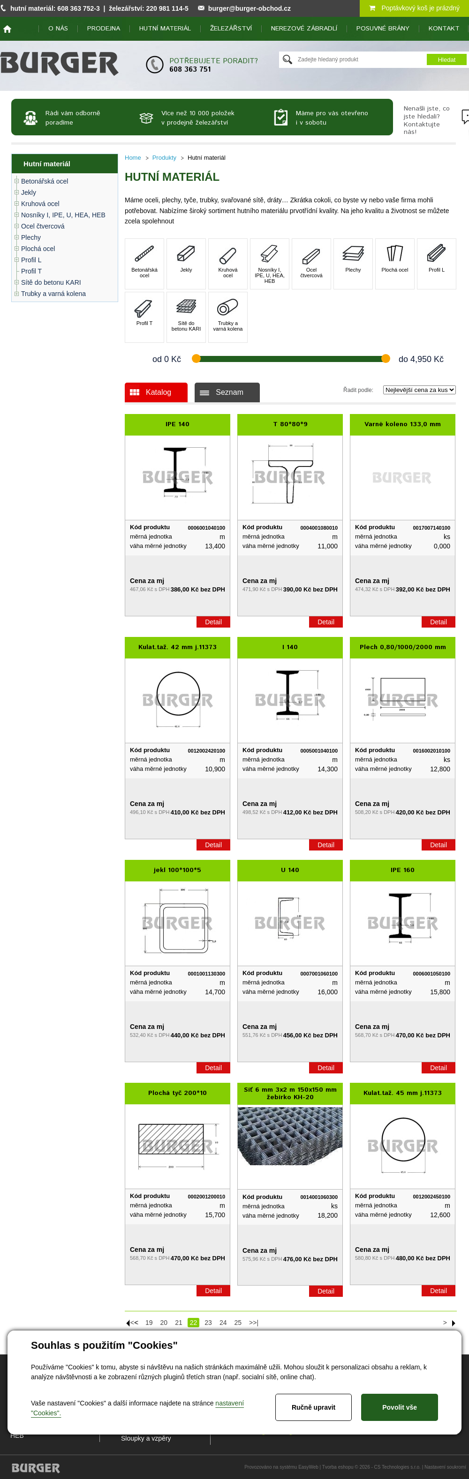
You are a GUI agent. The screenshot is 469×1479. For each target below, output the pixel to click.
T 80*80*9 (290, 424)
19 (149, 1322)
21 (178, 1322)
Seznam (229, 392)
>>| (253, 1322)
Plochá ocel (38, 248)
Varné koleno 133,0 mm (402, 424)
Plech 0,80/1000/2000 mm (403, 647)
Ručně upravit (313, 1407)
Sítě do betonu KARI (51, 282)
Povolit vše (399, 1407)
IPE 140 (177, 424)
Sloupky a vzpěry (146, 1438)
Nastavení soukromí (445, 1467)
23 (208, 1322)
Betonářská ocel (44, 181)
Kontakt (444, 28)
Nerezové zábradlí (304, 28)
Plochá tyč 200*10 (177, 1093)
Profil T (31, 271)
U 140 (290, 870)
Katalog (158, 392)
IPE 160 (403, 870)
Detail (213, 622)
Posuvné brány (382, 28)
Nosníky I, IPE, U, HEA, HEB (63, 215)
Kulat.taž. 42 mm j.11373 (177, 647)
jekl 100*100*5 (177, 870)
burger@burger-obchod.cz (249, 8)
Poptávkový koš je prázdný (414, 8)
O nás (58, 28)
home (7, 29)
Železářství (231, 28)
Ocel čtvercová (43, 226)
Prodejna (103, 28)
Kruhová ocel (40, 203)
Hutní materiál (165, 28)
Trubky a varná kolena (53, 293)
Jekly (28, 192)
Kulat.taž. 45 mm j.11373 (402, 1093)
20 (164, 1322)
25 (238, 1322)
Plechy (31, 237)
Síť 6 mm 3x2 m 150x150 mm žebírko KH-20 (290, 1093)
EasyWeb (308, 1467)
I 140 (290, 647)
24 (223, 1322)
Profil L (31, 260)
